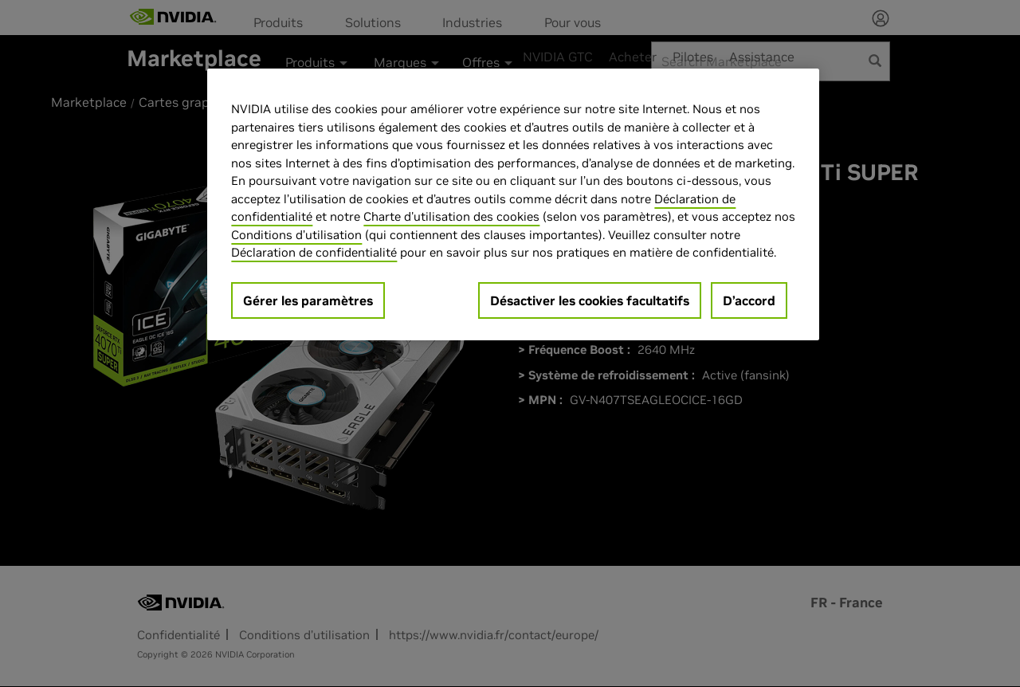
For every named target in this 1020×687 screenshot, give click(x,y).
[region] (513, 204)
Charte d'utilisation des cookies (451, 216)
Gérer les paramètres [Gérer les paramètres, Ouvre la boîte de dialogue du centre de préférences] (308, 300)
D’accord (749, 300)
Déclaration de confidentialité (314, 252)
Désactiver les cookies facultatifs (589, 300)
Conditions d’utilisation (296, 234)
